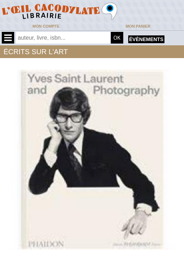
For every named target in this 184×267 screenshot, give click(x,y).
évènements (146, 39)
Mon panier (138, 26)
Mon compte (46, 26)
